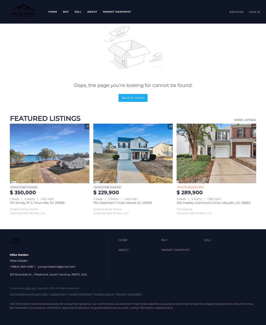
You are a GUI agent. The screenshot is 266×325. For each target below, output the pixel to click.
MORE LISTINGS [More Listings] (245, 120)
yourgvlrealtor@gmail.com (56, 266)
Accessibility (134, 294)
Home (53, 11)
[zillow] (37, 314)
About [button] (92, 11)
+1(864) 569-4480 (22, 266)
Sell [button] (78, 11)
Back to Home (133, 98)
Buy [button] (66, 11)
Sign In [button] (254, 11)
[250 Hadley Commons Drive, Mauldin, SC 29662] (216, 153)
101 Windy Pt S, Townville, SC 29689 (37, 203)
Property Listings (104, 294)
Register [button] (236, 11)
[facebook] (14, 314)
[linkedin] (26, 314)
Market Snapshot (117, 11)
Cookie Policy (58, 294)
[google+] (60, 314)
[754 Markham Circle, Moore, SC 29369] (133, 153)
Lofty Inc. (30, 288)
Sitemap (121, 294)
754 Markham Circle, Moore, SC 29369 (122, 203)
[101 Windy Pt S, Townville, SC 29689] (49, 153)
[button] (23, 12)
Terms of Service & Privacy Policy (29, 294)
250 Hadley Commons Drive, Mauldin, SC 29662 (214, 203)
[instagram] (48, 314)
